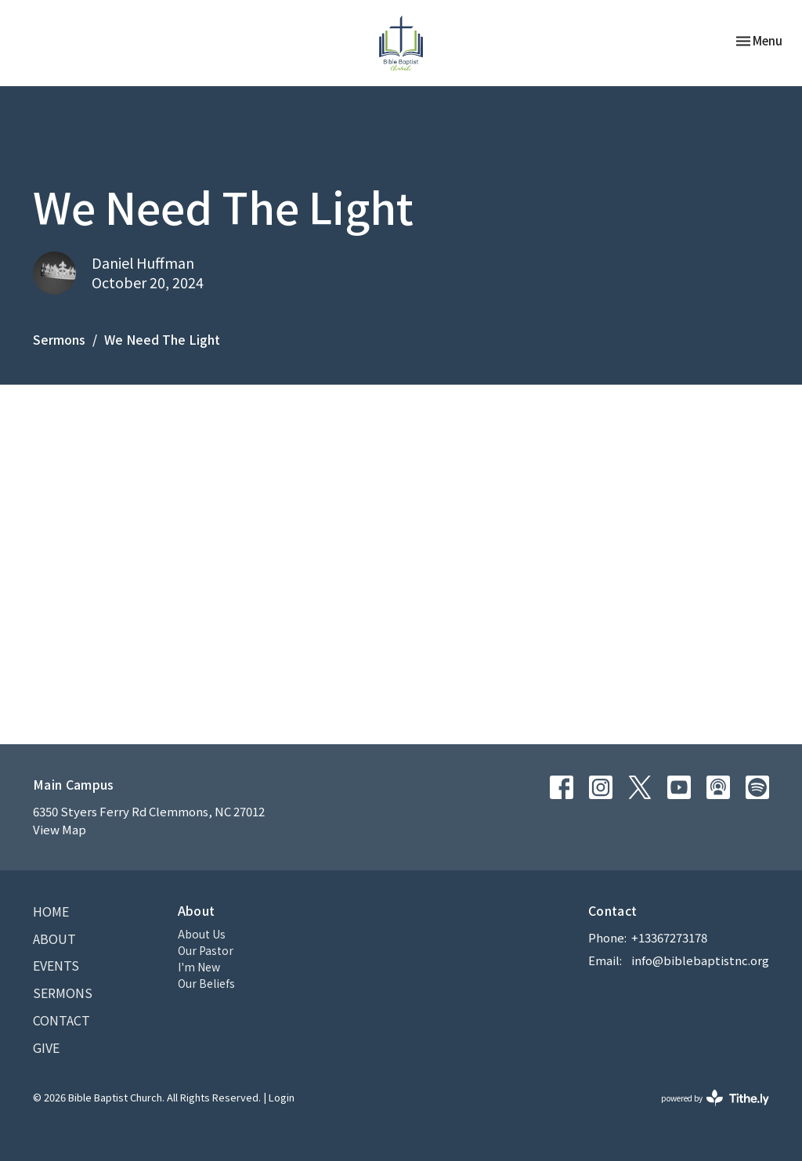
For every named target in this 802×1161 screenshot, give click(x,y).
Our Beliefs (206, 983)
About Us (202, 934)
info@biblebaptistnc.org (700, 960)
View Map (59, 829)
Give (46, 1047)
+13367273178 (669, 937)
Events (56, 965)
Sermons (59, 339)
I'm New (199, 967)
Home (51, 911)
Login (281, 1097)
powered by (715, 1098)
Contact (61, 1020)
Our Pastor (205, 950)
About (54, 938)
